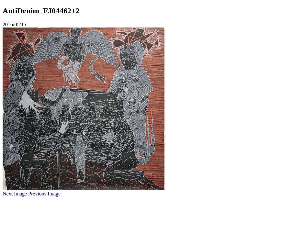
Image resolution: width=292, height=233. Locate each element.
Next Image (15, 193)
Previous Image (44, 193)
